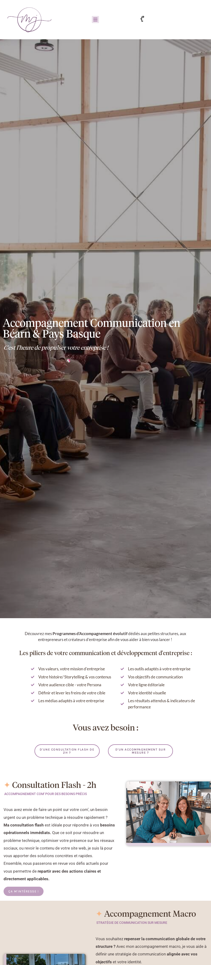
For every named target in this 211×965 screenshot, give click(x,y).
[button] (95, 19)
